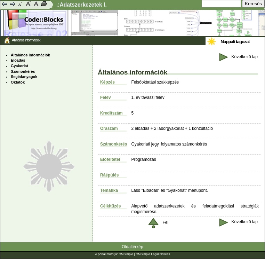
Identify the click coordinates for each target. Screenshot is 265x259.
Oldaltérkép (132, 246)
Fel (158, 222)
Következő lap (238, 56)
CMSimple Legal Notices (153, 254)
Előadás (18, 60)
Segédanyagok (24, 76)
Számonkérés (23, 71)
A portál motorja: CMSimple (114, 254)
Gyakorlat (19, 66)
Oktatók (18, 82)
